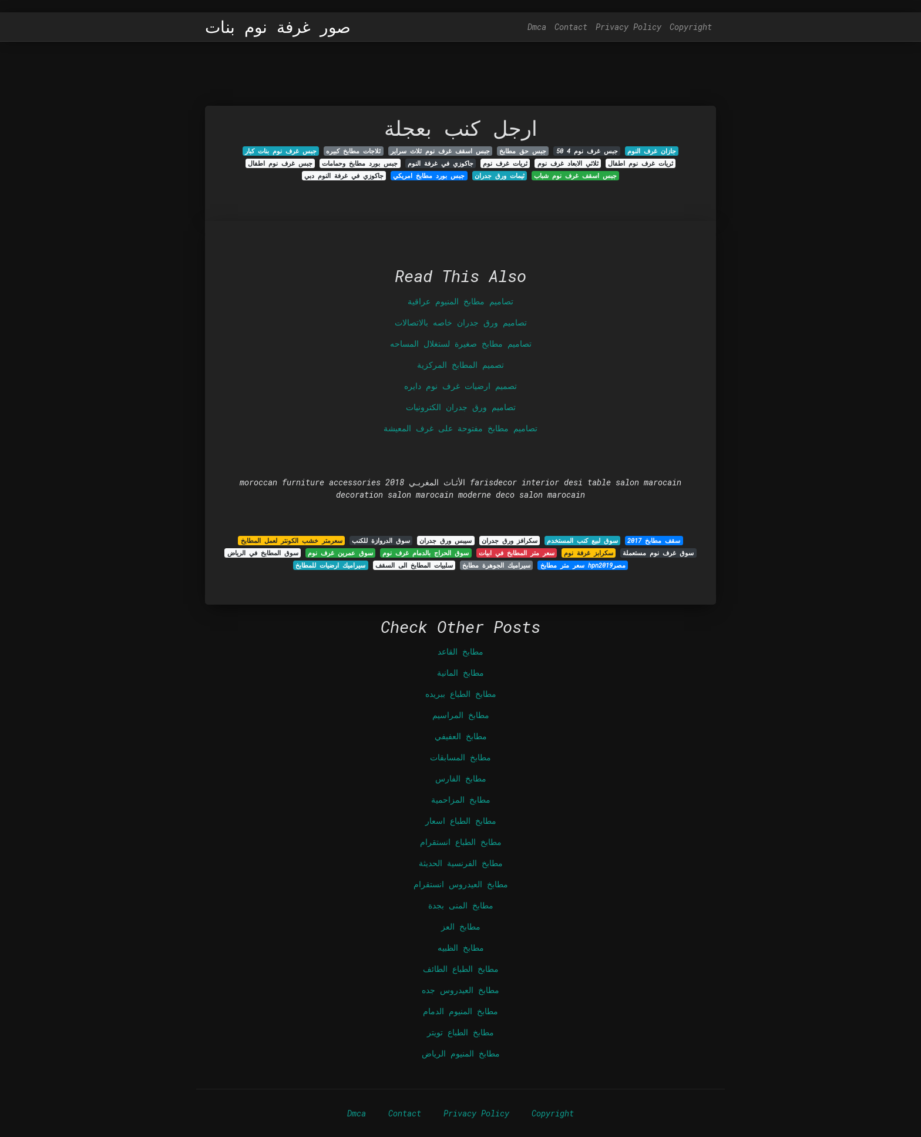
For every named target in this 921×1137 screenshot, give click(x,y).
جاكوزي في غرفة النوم (440, 163)
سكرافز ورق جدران (509, 540)
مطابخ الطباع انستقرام (461, 841)
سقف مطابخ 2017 (653, 540)
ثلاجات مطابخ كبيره (353, 151)
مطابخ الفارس (460, 778)
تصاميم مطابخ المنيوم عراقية (460, 301)
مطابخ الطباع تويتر (460, 1032)
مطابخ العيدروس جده (460, 989)
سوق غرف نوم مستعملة (658, 553)
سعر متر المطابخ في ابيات (516, 553)
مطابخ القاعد (460, 651)
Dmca (536, 26)
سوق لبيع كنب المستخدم (582, 540)
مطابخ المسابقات (460, 757)
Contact (570, 26)
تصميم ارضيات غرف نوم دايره (460, 385)
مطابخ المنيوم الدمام (460, 1011)
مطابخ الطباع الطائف (461, 968)
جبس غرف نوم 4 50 (587, 151)
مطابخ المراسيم (460, 714)
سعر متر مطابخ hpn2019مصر (583, 565)
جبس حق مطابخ (522, 151)
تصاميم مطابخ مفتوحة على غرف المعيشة (460, 428)
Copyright (691, 26)
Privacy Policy (628, 26)
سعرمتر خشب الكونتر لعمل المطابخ (291, 540)
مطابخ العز (460, 926)
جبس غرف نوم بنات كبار (281, 151)
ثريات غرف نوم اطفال (640, 163)
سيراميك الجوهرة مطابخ (496, 565)
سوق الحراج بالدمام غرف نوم (425, 553)
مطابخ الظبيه (461, 947)
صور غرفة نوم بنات (278, 27)
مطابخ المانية (460, 672)
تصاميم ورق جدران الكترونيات (461, 406)
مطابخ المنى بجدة (460, 905)
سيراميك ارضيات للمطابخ (330, 565)
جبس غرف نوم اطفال (280, 163)
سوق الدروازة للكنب (381, 540)
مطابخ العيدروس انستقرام (461, 884)
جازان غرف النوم (651, 151)
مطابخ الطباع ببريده (460, 693)
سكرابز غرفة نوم (588, 553)
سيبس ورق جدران (445, 540)
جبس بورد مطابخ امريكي (429, 176)
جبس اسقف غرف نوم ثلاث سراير (440, 151)
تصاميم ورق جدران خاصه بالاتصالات (461, 322)
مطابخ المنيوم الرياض (461, 1053)
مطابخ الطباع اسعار (460, 820)
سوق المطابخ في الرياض (262, 553)
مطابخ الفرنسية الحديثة (461, 862)
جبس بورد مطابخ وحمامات (360, 163)
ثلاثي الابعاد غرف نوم (568, 163)
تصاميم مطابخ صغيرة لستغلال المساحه (461, 343)
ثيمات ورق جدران (500, 176)
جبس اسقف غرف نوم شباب (575, 176)
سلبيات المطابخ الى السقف (414, 565)
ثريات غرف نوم (505, 163)
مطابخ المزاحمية (460, 799)
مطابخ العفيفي (461, 736)
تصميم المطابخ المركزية (460, 364)
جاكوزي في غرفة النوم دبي (344, 176)
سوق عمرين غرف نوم (340, 553)
